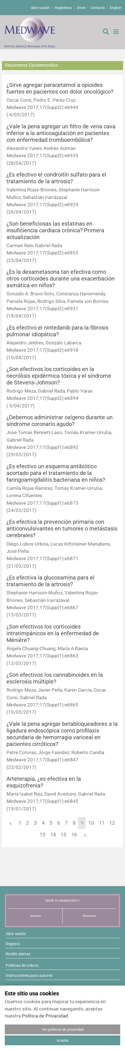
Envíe (81, 8)
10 (91, 823)
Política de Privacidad (45, 1016)
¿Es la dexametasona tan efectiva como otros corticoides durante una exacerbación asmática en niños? (60, 279)
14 (53, 835)
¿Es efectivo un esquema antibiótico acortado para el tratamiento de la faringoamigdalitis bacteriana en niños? (55, 473)
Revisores (89, 916)
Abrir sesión (40, 8)
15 (63, 835)
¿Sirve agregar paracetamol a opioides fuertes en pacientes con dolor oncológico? (59, 88)
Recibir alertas (18, 954)
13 (42, 835)
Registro (13, 944)
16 (74, 835)
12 (112, 823)
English (115, 8)
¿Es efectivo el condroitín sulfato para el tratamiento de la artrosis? (56, 178)
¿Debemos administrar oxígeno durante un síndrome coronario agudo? (59, 420)
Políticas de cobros (22, 965)
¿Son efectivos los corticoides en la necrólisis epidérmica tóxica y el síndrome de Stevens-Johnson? (58, 376)
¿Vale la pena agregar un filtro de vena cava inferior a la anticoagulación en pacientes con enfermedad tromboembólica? (60, 133)
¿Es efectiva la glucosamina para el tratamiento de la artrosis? (50, 581)
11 (101, 823)
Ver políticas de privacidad (62, 1029)
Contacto (97, 8)
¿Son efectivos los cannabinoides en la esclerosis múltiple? (54, 678)
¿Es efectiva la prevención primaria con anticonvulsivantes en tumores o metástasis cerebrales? (61, 529)
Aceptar (62, 1040)
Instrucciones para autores (29, 975)
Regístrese (63, 8)
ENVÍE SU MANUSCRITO (62, 901)
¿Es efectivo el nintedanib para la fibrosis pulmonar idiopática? (57, 331)
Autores (35, 916)
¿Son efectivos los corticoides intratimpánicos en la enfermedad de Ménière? (52, 633)
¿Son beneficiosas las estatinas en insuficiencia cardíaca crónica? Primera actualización (55, 230)
